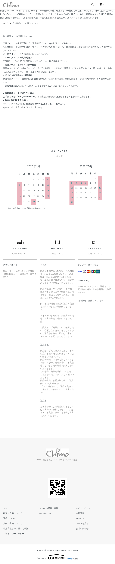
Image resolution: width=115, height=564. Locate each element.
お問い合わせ (82, 528)
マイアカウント (83, 508)
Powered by (57, 557)
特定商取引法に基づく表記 (15, 528)
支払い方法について (12, 523)
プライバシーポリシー (13, 533)
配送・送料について (12, 513)
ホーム (5, 23)
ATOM (48, 513)
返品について (9, 518)
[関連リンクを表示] (14, 50)
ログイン (80, 518)
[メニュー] (110, 4)
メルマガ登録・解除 (48, 508)
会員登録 (80, 513)
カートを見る (82, 523)
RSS (41, 513)
